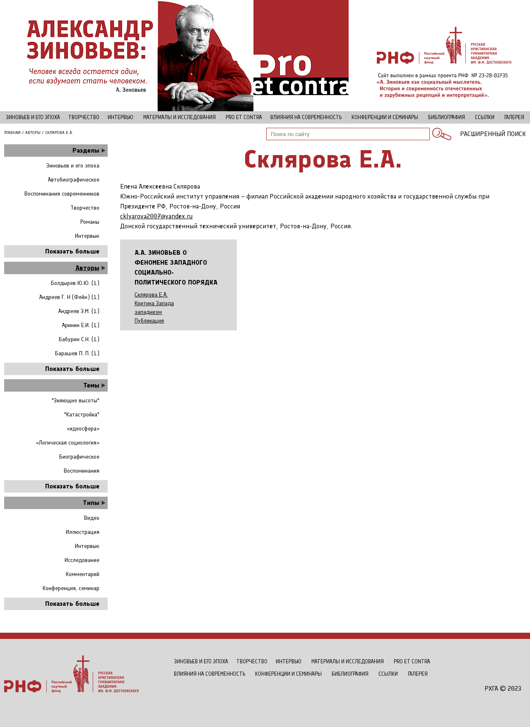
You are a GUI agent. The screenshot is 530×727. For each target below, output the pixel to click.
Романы (89, 221)
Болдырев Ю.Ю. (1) (75, 283)
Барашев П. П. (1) (77, 353)
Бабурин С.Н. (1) (79, 339)
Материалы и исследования (179, 117)
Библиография (446, 117)
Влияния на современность (306, 117)
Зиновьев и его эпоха (33, 117)
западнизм (148, 312)
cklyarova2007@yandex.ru (156, 216)
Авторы (33, 132)
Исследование (82, 560)
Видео (91, 517)
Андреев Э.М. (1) (78, 311)
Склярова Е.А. (151, 295)
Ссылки (484, 117)
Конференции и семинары (385, 117)
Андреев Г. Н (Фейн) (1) (69, 297)
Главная (12, 132)
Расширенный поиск (493, 134)
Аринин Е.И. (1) (80, 325)
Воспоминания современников (61, 193)
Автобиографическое (73, 179)
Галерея (514, 117)
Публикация (149, 321)
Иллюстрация (82, 532)
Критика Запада (154, 303)
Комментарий (82, 574)
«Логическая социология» (67, 442)
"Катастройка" (81, 414)
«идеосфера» (83, 428)
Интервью (120, 117)
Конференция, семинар (71, 588)
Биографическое (79, 456)
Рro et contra (244, 117)
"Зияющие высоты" (75, 400)
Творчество (83, 117)
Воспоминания (81, 470)
